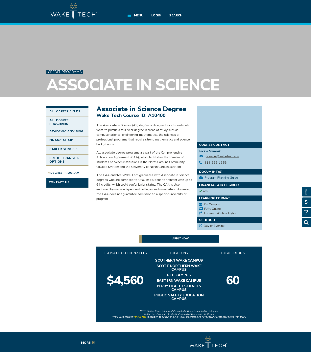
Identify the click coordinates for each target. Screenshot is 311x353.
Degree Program (64, 173)
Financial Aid (61, 140)
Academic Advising (66, 131)
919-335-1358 (215, 163)
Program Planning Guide (221, 178)
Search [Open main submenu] (175, 15)
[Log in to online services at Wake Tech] (253, 6)
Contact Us (59, 182)
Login (156, 15)
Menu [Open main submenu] (138, 15)
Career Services (64, 149)
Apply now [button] (180, 238)
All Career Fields (65, 111)
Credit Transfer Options (64, 160)
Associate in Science (132, 85)
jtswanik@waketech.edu (222, 156)
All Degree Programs (58, 122)
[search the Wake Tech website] (241, 6)
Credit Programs (65, 72)
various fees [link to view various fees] (139, 316)
